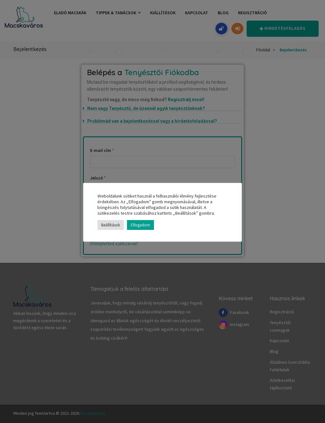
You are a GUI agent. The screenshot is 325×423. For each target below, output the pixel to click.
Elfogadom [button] (140, 225)
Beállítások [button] (110, 225)
